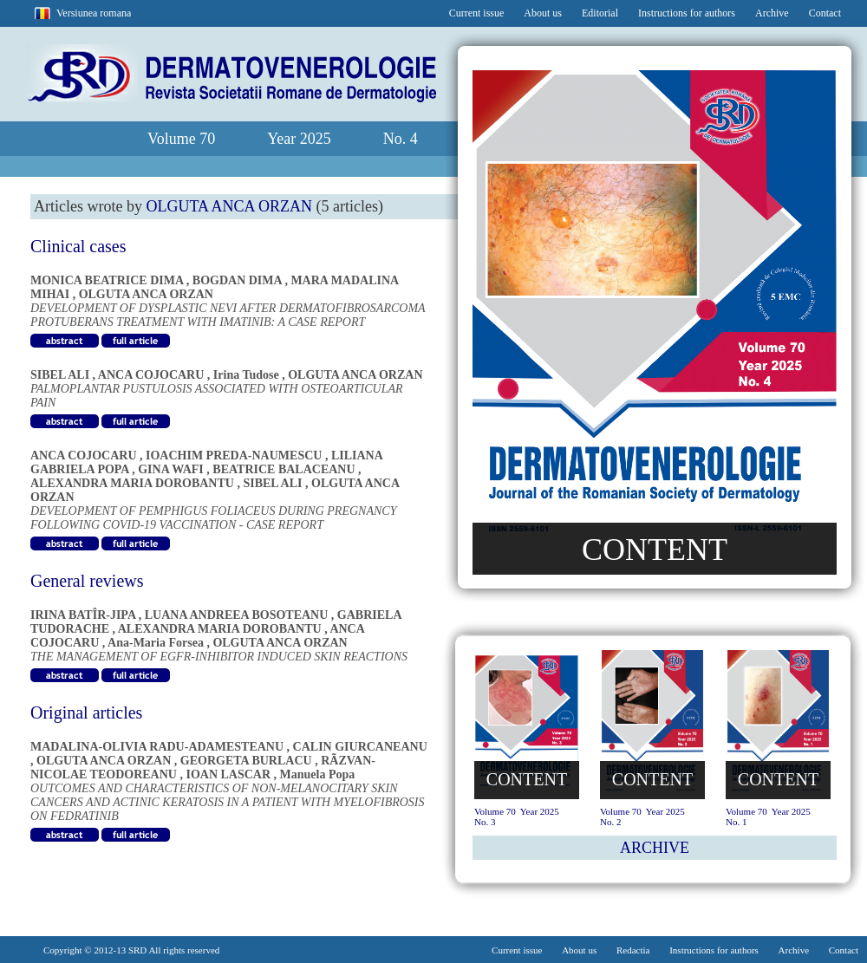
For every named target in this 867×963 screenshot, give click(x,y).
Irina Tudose (246, 374)
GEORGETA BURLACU (246, 760)
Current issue (477, 13)
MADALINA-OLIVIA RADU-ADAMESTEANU (157, 746)
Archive (772, 13)
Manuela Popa (317, 774)
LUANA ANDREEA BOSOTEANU (237, 614)
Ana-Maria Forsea (156, 642)
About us (543, 13)
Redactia (632, 950)
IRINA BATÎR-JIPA (82, 614)
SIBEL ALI (59, 374)
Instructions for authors (686, 13)
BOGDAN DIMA (237, 280)
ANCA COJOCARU (151, 374)
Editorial (600, 13)
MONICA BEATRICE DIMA (106, 280)
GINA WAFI (171, 469)
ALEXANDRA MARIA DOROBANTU (132, 483)
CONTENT (654, 549)
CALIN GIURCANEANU (360, 746)
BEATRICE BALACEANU (283, 469)
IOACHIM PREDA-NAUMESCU (234, 455)
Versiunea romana (93, 13)
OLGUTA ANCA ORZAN (146, 294)
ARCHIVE (654, 847)
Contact (825, 13)
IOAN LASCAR (228, 774)
